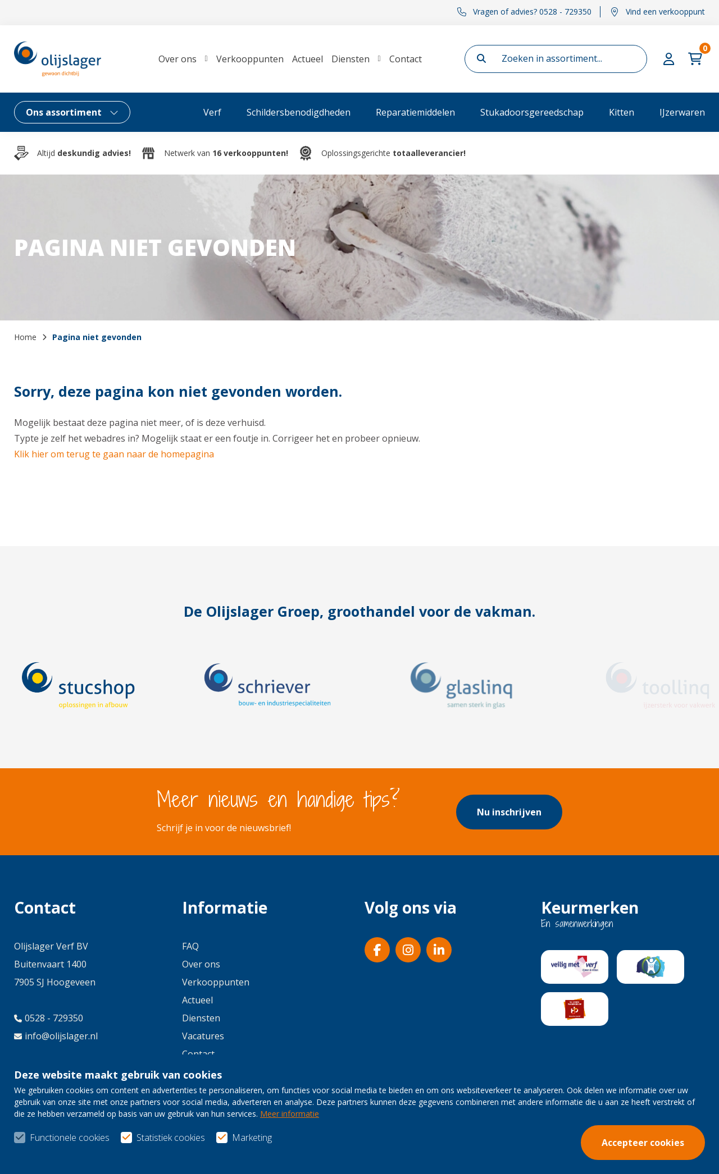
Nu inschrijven (509, 812)
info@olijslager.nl (56, 1036)
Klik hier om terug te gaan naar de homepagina (114, 454)
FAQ (190, 946)
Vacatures (203, 1036)
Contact (405, 59)
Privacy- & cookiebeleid (656, 1146)
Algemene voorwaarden (516, 1146)
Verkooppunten (250, 59)
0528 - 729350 (48, 1018)
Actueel (307, 59)
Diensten (350, 59)
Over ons (177, 59)
